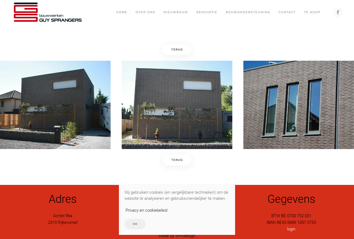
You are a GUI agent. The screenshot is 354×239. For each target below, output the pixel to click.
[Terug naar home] (47, 12)
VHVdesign (185, 235)
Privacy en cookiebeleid (146, 210)
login (291, 229)
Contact (287, 12)
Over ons (145, 12)
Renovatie (206, 12)
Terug (177, 49)
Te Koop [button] (312, 12)
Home (121, 12)
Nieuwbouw (175, 12)
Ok (135, 224)
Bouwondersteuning (248, 12)
